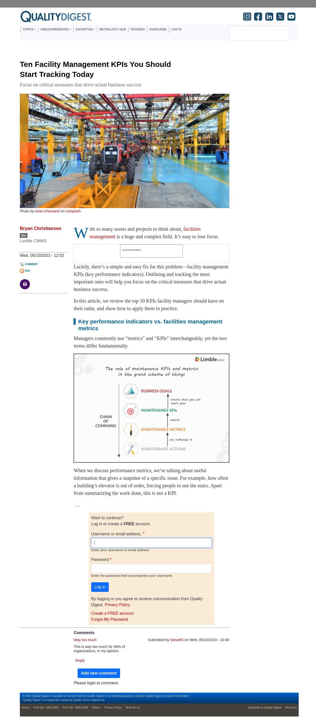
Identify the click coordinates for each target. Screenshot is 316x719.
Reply (80, 660)
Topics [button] (28, 29)
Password (100, 559)
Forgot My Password (109, 619)
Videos (96, 707)
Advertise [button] (84, 29)
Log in (176, 29)
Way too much (85, 640)
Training (137, 29)
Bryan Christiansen (40, 228)
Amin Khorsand (47, 211)
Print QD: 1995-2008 (46, 707)
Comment (31, 264)
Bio (23, 235)
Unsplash (73, 211)
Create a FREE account (112, 613)
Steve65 (177, 640)
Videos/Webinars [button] (54, 29)
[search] (252, 33)
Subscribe (158, 29)
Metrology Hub (112, 29)
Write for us (133, 707)
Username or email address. (116, 534)
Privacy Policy (117, 605)
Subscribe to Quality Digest (264, 707)
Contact (139, 695)
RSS (27, 270)
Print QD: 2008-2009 (75, 707)
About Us (291, 707)
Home (25, 707)
